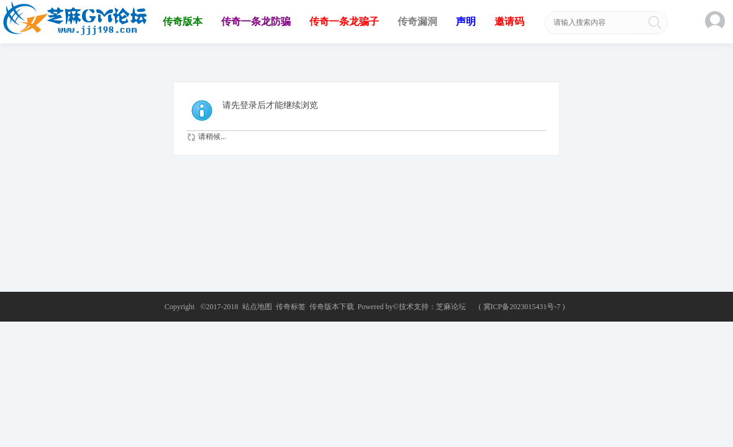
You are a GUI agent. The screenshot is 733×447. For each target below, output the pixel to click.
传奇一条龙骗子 (344, 21)
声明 (466, 21)
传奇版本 (183, 21)
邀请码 (509, 21)
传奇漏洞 (417, 21)
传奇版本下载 (331, 306)
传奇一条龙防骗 (256, 21)
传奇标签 (291, 306)
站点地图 (257, 306)
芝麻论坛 (451, 306)
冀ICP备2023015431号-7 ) (524, 306)
